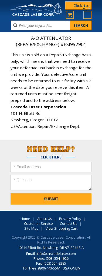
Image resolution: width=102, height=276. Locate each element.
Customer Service (38, 223)
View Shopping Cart (61, 228)
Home (25, 218)
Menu (87, 15)
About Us (44, 218)
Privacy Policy (70, 218)
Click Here (51, 157)
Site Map (31, 228)
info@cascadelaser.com (56, 253)
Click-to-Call (81, 6)
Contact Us (68, 223)
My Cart (70, 15)
